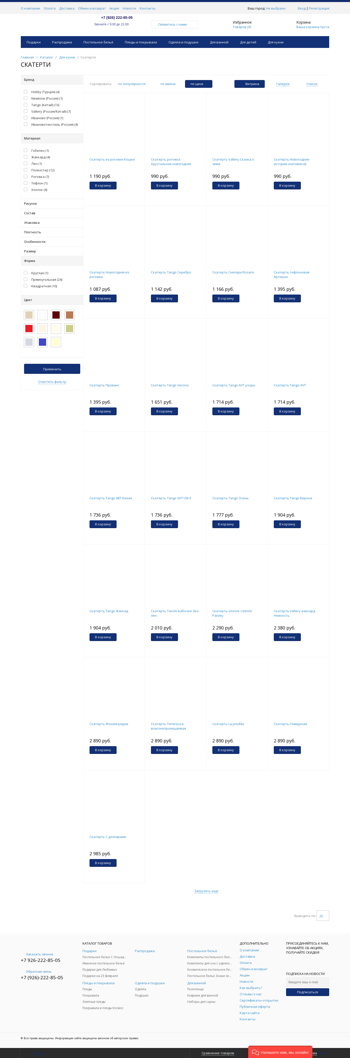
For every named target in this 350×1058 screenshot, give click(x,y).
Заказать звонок (37, 954)
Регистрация (319, 8)
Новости (129, 8)
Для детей (248, 42)
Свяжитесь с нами (175, 24)
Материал (52, 138)
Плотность (52, 232)
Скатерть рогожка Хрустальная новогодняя (171, 161)
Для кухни (276, 42)
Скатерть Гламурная (290, 724)
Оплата (50, 8)
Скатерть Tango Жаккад (109, 611)
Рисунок (52, 203)
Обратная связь (36, 971)
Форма (52, 260)
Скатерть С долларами (108, 836)
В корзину (103, 185)
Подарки (34, 42)
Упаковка (52, 222)
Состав (52, 213)
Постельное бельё (98, 42)
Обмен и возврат (92, 8)
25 (322, 916)
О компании (30, 8)
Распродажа (62, 42)
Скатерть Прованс (104, 385)
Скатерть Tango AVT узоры (233, 385)
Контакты (147, 8)
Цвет (52, 300)
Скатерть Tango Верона (293, 498)
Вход (302, 8)
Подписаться (307, 992)
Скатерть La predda (228, 724)
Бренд (52, 79)
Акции (114, 8)
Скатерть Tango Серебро (171, 272)
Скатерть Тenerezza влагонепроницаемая (168, 726)
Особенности (52, 241)
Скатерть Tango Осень (230, 498)
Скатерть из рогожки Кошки (112, 159)
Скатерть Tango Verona (170, 385)
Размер (52, 251)
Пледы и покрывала (141, 42)
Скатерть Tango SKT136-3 (171, 498)
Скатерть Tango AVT (290, 385)
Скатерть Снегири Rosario (233, 272)
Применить (52, 369)
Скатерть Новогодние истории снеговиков (291, 161)
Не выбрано (277, 8)
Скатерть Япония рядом (109, 724)
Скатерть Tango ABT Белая (111, 498)
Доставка (66, 8)
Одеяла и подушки (183, 42)
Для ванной (219, 42)
